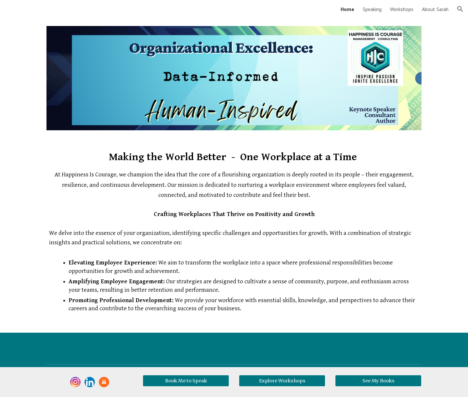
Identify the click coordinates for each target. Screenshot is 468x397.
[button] (460, 9)
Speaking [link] (372, 9)
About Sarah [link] (435, 9)
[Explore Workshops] (282, 381)
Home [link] (347, 9)
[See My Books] (378, 381)
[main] (234, 235)
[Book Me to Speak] (186, 381)
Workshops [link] (401, 9)
